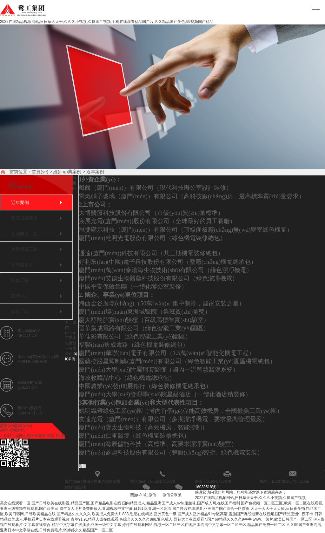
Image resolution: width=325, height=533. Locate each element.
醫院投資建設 (24, 218)
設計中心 (20, 295)
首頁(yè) (40, 171)
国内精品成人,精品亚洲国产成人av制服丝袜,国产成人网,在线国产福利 (181, 503)
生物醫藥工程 (24, 233)
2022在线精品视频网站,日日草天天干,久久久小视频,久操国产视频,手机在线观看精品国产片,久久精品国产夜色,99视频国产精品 (106, 21)
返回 (82, 466)
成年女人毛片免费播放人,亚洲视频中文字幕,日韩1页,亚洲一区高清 (115, 508)
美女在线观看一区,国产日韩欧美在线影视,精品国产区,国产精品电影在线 (60, 503)
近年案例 (95, 171)
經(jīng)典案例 (67, 171)
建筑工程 (20, 311)
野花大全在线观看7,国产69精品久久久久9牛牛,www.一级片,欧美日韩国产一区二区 (243, 519)
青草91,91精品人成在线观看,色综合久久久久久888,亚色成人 (122, 519)
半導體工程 (22, 264)
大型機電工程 (24, 249)
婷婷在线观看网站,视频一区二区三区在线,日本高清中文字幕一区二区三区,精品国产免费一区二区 (203, 525)
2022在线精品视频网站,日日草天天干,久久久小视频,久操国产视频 (250, 497)
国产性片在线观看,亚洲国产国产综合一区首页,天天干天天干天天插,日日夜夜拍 (238, 508)
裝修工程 (20, 280)
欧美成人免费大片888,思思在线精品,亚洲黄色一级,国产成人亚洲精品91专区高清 (159, 514)
